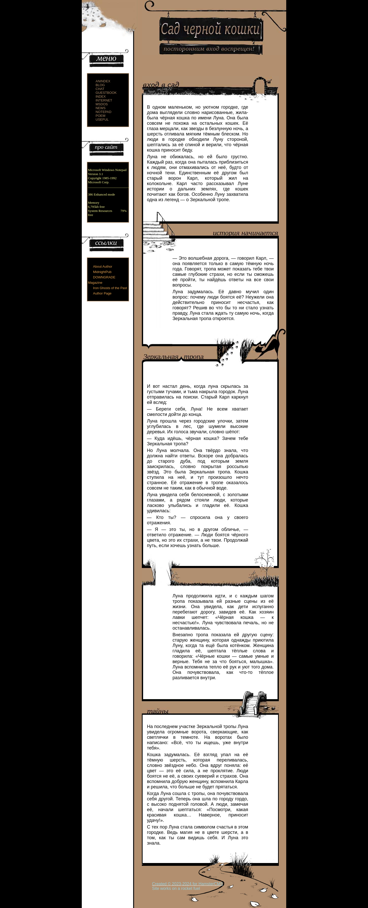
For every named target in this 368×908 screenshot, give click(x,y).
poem (100, 116)
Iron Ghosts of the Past (110, 288)
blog (100, 85)
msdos (102, 104)
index (101, 96)
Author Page (102, 293)
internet (104, 100)
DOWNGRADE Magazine (101, 280)
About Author (102, 266)
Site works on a (166, 888)
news (101, 108)
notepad (103, 112)
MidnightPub (102, 272)
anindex (103, 81)
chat (100, 89)
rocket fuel (190, 888)
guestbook (106, 93)
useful (102, 119)
